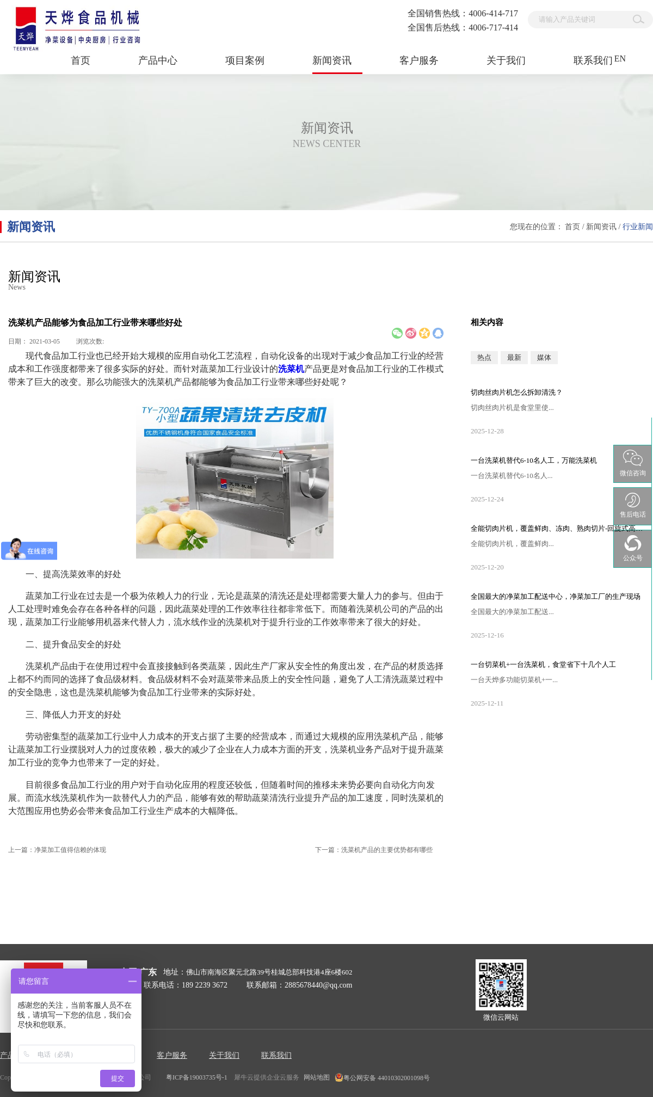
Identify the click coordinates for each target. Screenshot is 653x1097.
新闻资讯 (601, 227)
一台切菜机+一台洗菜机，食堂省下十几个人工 (543, 664)
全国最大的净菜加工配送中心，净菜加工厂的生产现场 (555, 596)
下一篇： (374, 850)
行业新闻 (638, 227)
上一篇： (57, 850)
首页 (80, 60)
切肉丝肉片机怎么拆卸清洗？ (517, 392)
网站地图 (315, 1077)
